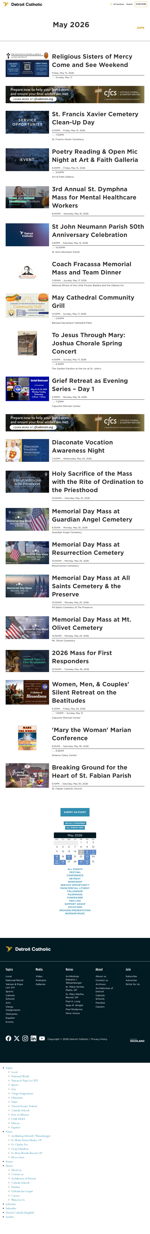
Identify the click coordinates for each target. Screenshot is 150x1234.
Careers (100, 1010)
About (9, 1169)
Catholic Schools (11, 1000)
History (15, 1127)
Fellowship (75, 894)
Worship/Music (75, 916)
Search (129, 4)
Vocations (75, 909)
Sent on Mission (20, 1118)
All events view (75, 829)
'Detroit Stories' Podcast (24, 1110)
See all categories (75, 825)
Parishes (100, 1006)
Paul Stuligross (74, 1019)
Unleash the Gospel (22, 1195)
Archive (10, 1220)
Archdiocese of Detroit (104, 993)
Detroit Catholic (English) (20, 1216)
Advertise (131, 983)
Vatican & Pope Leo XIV (15, 989)
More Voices (73, 1024)
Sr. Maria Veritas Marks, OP (74, 993)
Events (10, 1026)
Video (39, 979)
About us (101, 979)
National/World (15, 983)
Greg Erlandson (20, 1152)
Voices (9, 1135)
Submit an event (75, 813)
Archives (101, 987)
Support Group (75, 906)
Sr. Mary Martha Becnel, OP (74, 1004)
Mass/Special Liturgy (75, 890)
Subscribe (141, 4)
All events (75, 871)
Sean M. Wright (75, 1015)
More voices (18, 1161)
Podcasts (41, 983)
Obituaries (12, 1017)
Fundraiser (75, 900)
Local (9, 979)
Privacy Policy (100, 1043)
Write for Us (133, 987)
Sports (9, 994)
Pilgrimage (75, 897)
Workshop (75, 884)
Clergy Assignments (13, 1012)
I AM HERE (18, 1123)
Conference (75, 878)
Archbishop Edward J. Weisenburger (74, 982)
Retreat (75, 881)
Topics (9, 1072)
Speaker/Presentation (75, 913)
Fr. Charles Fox (19, 1148)
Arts (8, 1006)
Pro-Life (75, 903)
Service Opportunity (75, 887)
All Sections (117, 4)
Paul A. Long (73, 1011)
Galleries (41, 987)
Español (10, 1022)
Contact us (102, 983)
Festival (75, 875)
